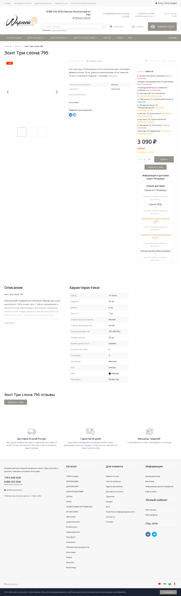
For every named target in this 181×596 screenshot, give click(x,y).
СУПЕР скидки (14, 37)
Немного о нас (61, 3)
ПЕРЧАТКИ (70, 517)
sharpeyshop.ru (12, 584)
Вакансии (150, 481)
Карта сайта (36, 496)
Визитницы (71, 567)
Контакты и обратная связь (83, 3)
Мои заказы (151, 509)
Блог (108, 506)
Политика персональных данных (17, 496)
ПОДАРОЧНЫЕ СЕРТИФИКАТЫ (79, 506)
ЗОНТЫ (107, 37)
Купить (164, 159)
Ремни (69, 557)
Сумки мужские (73, 532)
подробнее (10, 323)
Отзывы (109, 521)
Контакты (110, 517)
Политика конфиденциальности (120, 511)
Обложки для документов (77, 547)
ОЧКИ (120, 37)
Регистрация (171, 3)
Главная (8, 46)
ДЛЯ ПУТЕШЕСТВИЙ (85, 37)
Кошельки (70, 542)
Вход (160, 3)
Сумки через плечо (59, 30)
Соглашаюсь (168, 592)
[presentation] (7, 92)
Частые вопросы (113, 481)
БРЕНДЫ (173, 37)
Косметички (71, 527)
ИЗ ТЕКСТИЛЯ (72, 511)
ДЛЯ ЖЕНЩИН (36, 37)
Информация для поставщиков (159, 486)
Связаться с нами (146, 13)
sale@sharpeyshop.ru (144, 16)
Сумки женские (73, 521)
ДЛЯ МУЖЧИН (59, 37)
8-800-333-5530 (12, 481)
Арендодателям (153, 476)
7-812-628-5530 (12, 477)
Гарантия (110, 496)
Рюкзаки (70, 562)
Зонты (18, 46)
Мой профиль (152, 515)
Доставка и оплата (22, 3)
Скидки (7, 3)
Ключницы (71, 552)
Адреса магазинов (43, 3)
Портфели (70, 537)
